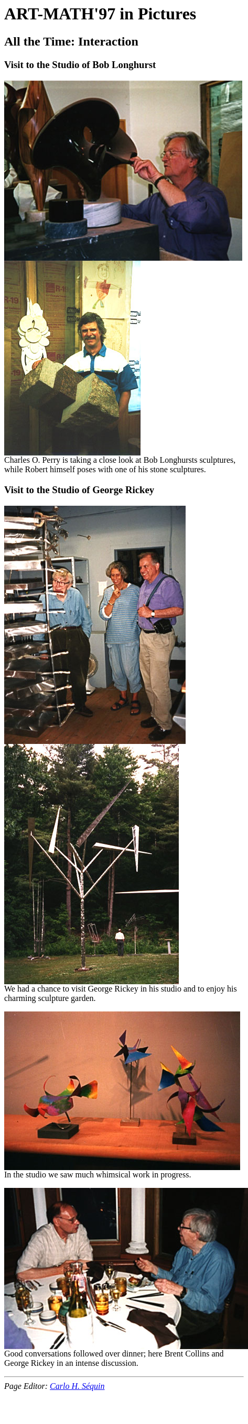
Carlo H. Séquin (77, 1386)
